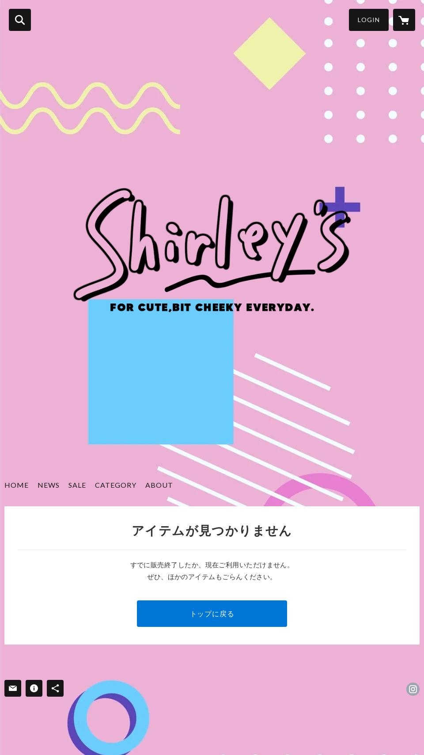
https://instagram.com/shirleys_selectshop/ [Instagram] (413, 689)
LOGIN (369, 19)
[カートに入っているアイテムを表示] (404, 20)
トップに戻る (212, 613)
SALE (77, 485)
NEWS (49, 485)
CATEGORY (115, 485)
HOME (16, 485)
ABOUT (159, 485)
